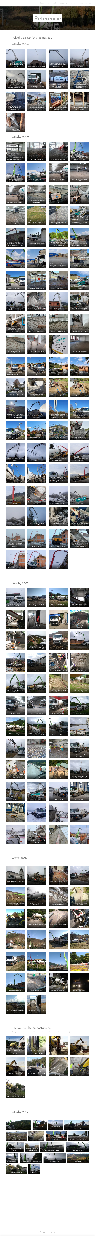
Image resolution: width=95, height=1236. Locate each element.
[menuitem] (79, 3)
